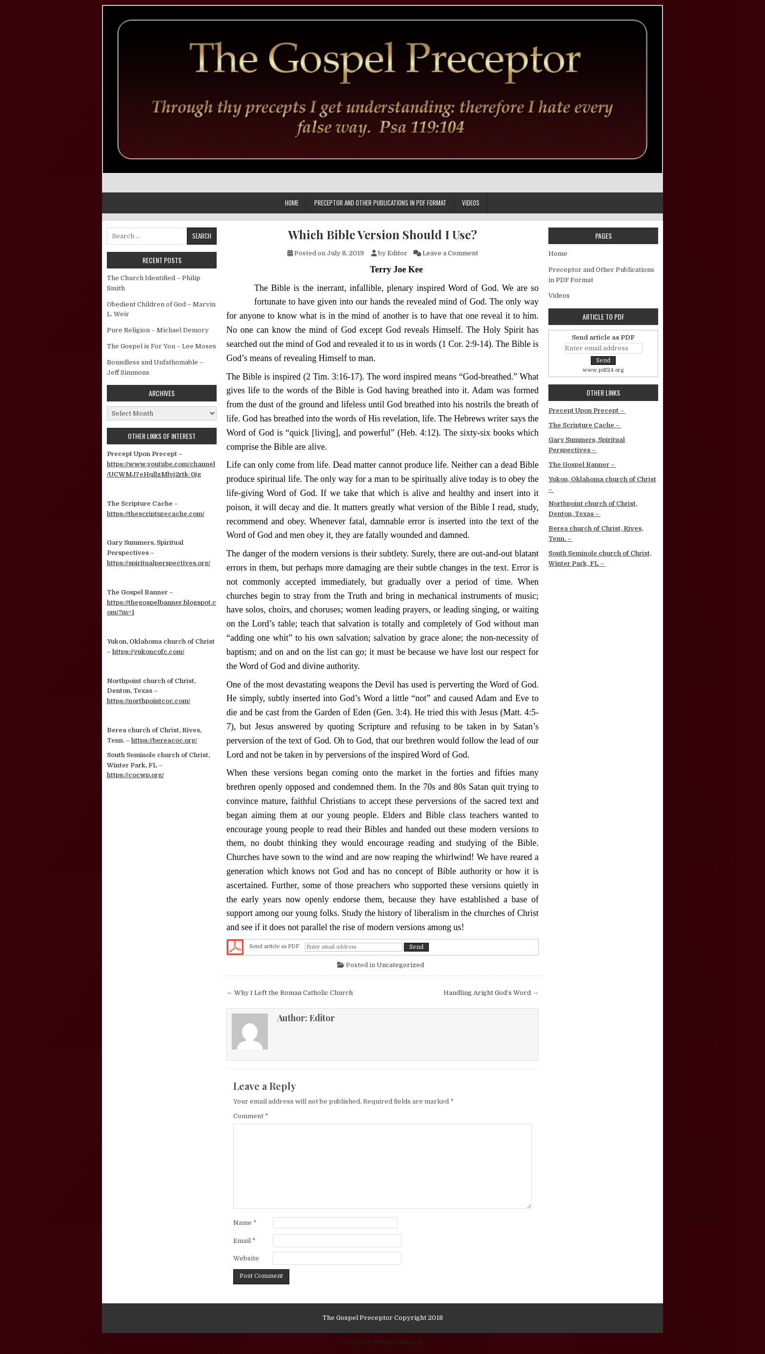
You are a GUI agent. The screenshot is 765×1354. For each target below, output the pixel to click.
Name (245, 1222)
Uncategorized (400, 965)
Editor (397, 253)
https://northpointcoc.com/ (148, 701)
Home (292, 203)
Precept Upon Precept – (586, 410)
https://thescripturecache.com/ (155, 513)
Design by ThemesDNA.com (383, 1342)
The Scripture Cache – (584, 425)
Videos (471, 203)
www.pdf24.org (603, 370)
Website (246, 1258)
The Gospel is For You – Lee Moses (161, 346)
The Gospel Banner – (582, 464)
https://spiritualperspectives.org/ (158, 563)
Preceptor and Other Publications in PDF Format (380, 203)
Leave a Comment (450, 253)
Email (244, 1240)
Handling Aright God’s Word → (491, 992)
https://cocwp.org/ (135, 775)
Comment (250, 1116)
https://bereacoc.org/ (164, 740)
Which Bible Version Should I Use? (382, 235)
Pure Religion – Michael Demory (158, 330)
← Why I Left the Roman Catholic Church (289, 992)
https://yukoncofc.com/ (148, 651)
